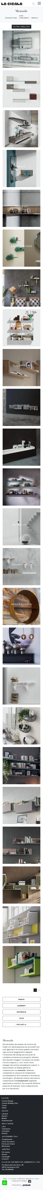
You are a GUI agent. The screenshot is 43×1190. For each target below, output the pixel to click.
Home (21, 15)
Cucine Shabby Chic (10, 1103)
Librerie (5, 1114)
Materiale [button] (21, 1012)
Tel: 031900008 (7, 1169)
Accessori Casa (11, 18)
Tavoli (4, 1105)
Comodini (5, 1131)
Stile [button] (21, 1018)
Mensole (34, 18)
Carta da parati (8, 1142)
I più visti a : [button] (21, 1024)
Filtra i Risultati (21, 27)
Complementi (24, 18)
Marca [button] (21, 999)
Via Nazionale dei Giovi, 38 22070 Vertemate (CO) (12, 1166)
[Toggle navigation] (39, 3)
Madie (4, 1118)
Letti (4, 1126)
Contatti (5, 1159)
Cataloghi (6, 1157)
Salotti (4, 1116)
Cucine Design (7, 1101)
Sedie (4, 1108)
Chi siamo (6, 1152)
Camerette (6, 1129)
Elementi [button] (21, 1006)
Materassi (6, 1146)
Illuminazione (7, 1120)
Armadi (4, 1133)
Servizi (4, 1154)
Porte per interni (8, 1144)
